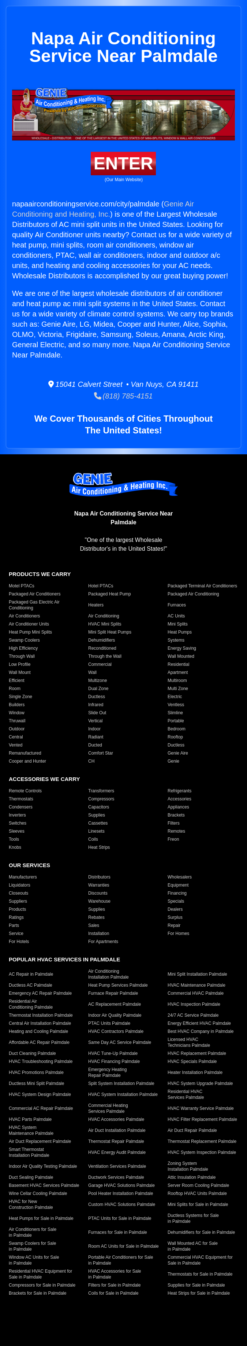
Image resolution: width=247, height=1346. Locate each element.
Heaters (96, 605)
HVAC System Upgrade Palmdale (200, 1083)
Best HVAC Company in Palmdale (201, 1031)
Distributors (99, 877)
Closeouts (18, 893)
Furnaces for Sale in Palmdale (117, 1232)
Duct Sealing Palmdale (31, 1177)
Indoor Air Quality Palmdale (114, 1015)
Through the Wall (104, 656)
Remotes (176, 831)
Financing (177, 893)
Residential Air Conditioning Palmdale (31, 1004)
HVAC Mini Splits (104, 624)
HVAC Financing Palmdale (114, 1061)
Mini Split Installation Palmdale (197, 974)
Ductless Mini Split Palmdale (36, 1083)
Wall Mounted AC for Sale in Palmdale (193, 1246)
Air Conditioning (103, 616)
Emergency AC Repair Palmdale (40, 993)
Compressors (101, 799)
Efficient (16, 680)
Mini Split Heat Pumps (109, 632)
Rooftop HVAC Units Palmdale (197, 1193)
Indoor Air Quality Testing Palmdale (43, 1166)
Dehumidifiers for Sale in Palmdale (201, 1232)
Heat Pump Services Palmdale (118, 985)
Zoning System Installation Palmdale (188, 1166)
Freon (173, 839)
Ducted (95, 745)
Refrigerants (179, 790)
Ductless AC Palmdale (30, 985)
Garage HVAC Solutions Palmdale (121, 1185)
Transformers (101, 790)
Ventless (176, 704)
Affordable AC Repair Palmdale (39, 1042)
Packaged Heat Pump (109, 594)
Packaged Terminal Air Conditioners (202, 585)
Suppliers (18, 901)
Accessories (179, 799)
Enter (123, 163)
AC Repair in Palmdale (31, 974)
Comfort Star (100, 753)
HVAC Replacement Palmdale (197, 1053)
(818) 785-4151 (123, 396)
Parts (14, 925)
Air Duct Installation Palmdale (117, 1130)
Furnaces (177, 605)
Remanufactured (25, 753)
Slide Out (97, 712)
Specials (176, 901)
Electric (175, 696)
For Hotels (19, 941)
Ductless (96, 696)
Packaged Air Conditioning (193, 594)
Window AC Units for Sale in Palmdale (34, 1260)
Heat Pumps (180, 632)
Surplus (175, 917)
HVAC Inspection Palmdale (194, 1004)
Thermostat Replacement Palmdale (202, 1141)
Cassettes (98, 823)
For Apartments (103, 941)
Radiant (95, 737)
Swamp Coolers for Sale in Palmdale (32, 1246)
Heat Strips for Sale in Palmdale (199, 1293)
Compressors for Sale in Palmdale (42, 1285)
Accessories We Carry (44, 779)
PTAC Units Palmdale (109, 1023)
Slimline (175, 712)
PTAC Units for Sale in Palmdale (119, 1218)
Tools (14, 839)
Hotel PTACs (100, 585)
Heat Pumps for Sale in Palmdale (41, 1218)
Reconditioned (102, 648)
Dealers (175, 909)
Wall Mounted (181, 656)
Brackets (176, 815)
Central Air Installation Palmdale (40, 1023)
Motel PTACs (21, 585)
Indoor (94, 728)
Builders (17, 704)
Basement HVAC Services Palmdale (44, 1185)
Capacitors (98, 807)
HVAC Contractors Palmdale (115, 1031)
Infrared (95, 704)
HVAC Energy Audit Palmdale (117, 1152)
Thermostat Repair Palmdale (116, 1141)
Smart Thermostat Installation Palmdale (29, 1152)
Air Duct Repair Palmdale (192, 1130)
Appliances (178, 807)
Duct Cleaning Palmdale (32, 1053)
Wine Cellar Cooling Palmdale (38, 1193)
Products (17, 909)
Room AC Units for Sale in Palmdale (123, 1246)
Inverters (17, 815)
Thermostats (21, 799)
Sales (93, 925)
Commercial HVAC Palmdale (196, 993)
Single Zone (20, 696)
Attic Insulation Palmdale (192, 1177)
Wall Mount (20, 672)
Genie (173, 761)
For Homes (178, 933)
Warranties (98, 885)
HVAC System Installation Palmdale (123, 1094)
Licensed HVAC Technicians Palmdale (189, 1042)
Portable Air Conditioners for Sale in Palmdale (120, 1260)
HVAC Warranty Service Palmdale (201, 1108)
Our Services (29, 865)
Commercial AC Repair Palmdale (41, 1108)
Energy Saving (182, 648)
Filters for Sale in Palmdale (114, 1285)
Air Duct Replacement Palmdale (40, 1141)
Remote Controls (25, 790)
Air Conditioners (24, 616)
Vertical (95, 720)
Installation (98, 933)
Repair (174, 925)
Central (16, 737)
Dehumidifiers (101, 640)
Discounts (98, 893)
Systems (176, 640)
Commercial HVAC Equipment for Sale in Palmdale (200, 1260)
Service (16, 933)
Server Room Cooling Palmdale (198, 1185)
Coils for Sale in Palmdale (113, 1293)
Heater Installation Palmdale (195, 1072)
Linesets (96, 831)
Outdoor (17, 728)
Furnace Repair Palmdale (113, 993)
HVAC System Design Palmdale (40, 1094)
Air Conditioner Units (29, 624)
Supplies (96, 815)
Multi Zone (178, 688)
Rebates (96, 917)
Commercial (100, 664)
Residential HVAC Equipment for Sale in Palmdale (40, 1274)
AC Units (176, 616)
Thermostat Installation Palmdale (41, 1015)
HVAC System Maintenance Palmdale (31, 1130)
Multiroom (177, 680)
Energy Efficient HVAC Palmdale (199, 1023)
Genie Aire (178, 753)
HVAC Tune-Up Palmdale (113, 1053)
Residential (178, 664)
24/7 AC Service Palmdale (193, 1015)
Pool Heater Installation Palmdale (120, 1193)
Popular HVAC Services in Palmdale (64, 959)
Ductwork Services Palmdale (116, 1177)
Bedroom (177, 728)
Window (17, 712)
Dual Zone (98, 688)
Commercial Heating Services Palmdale (108, 1108)
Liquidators (19, 885)
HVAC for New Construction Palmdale (31, 1204)
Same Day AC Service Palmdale (119, 1042)
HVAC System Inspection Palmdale (202, 1152)
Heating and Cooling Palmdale (38, 1031)
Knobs (15, 847)
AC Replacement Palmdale (114, 1004)
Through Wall (22, 656)
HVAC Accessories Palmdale (116, 1119)
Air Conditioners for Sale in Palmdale (32, 1232)
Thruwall (17, 720)
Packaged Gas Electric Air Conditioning (34, 604)
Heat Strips (99, 847)
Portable (176, 720)
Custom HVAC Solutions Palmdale (121, 1204)
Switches (17, 823)
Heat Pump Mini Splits (30, 632)
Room (14, 688)
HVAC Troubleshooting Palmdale (41, 1061)
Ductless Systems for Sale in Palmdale (193, 1218)
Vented (15, 745)
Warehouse (99, 901)
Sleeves (17, 831)
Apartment (178, 672)
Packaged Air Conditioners (34, 594)
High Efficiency (23, 648)
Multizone (97, 680)
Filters (174, 823)
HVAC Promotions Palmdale (36, 1072)
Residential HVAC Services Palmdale (186, 1094)
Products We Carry (40, 574)
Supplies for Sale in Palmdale (196, 1285)
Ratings (16, 917)
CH (91, 761)
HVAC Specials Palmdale (192, 1061)
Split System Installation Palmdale (121, 1083)
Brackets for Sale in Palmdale (37, 1293)
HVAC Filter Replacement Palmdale (202, 1119)
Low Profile (19, 664)
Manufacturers (23, 877)
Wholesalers (180, 877)
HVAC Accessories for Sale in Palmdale (114, 1274)
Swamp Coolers (24, 640)
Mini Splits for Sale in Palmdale (198, 1204)
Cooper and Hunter (27, 761)
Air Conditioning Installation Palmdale (108, 974)
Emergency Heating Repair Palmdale (107, 1072)
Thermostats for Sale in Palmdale (200, 1274)
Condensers (21, 807)
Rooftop (175, 737)
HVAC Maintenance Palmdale (196, 985)
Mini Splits (178, 624)
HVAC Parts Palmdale (30, 1119)
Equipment (178, 885)
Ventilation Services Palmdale (117, 1166)
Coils (93, 839)
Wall (92, 672)
